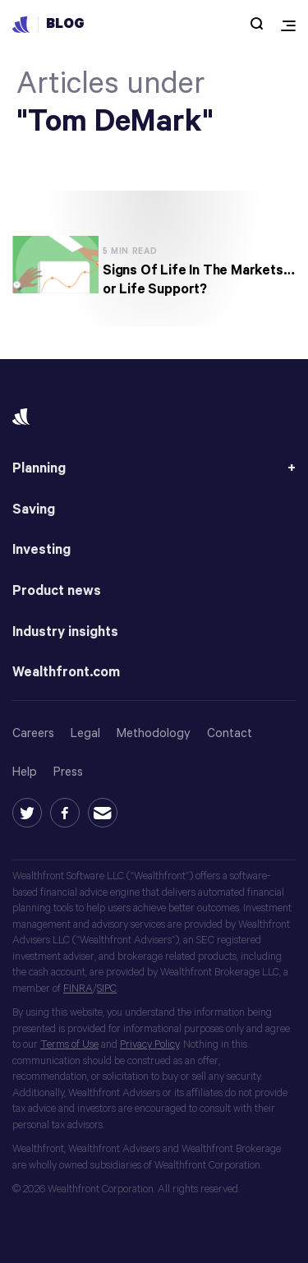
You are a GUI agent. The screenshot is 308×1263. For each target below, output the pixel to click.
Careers (33, 733)
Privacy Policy (149, 1045)
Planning (39, 469)
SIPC (107, 989)
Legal (85, 733)
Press (68, 772)
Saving (33, 510)
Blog (65, 24)
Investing (41, 550)
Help (24, 772)
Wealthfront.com (66, 672)
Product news (56, 591)
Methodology (154, 733)
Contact (229, 733)
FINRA (78, 989)
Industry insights (65, 632)
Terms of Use (69, 1045)
